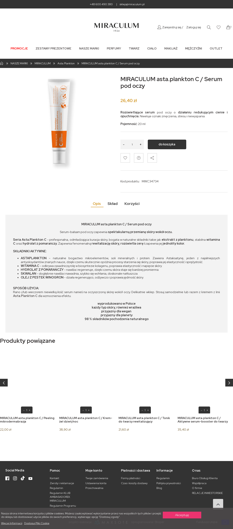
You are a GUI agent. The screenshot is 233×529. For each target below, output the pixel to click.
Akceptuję (182, 515)
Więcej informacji (11, 523)
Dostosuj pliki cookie (36, 523)
